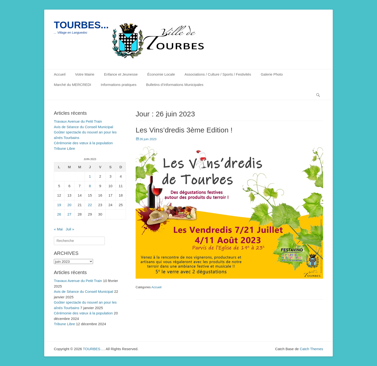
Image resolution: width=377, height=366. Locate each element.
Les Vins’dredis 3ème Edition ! (184, 130)
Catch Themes (311, 349)
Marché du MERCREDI (72, 85)
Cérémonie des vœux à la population (83, 143)
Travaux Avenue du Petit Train (78, 121)
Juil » (70, 229)
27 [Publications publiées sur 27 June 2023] (69, 214)
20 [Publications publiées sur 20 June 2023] (69, 205)
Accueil (59, 74)
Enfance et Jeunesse (121, 74)
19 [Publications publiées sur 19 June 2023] (59, 205)
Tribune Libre (64, 148)
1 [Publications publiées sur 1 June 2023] (90, 176)
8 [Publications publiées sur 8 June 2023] (90, 186)
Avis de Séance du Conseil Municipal (83, 127)
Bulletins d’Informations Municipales (174, 85)
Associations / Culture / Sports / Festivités (218, 74)
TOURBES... (81, 25)
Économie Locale (161, 74)
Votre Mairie (84, 74)
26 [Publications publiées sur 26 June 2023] (59, 214)
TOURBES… (93, 349)
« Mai (58, 229)
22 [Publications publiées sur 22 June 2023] (90, 205)
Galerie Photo (272, 74)
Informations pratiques (118, 85)
